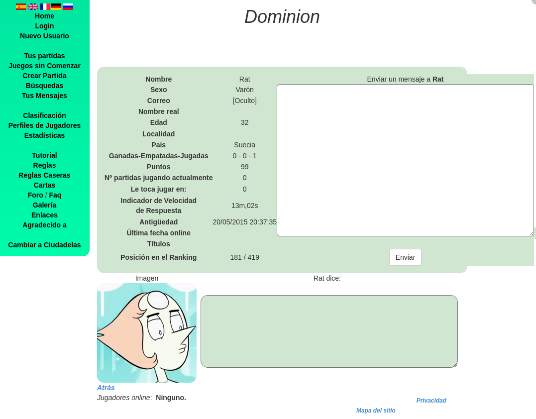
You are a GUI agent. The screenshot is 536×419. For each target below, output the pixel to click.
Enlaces (44, 215)
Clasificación (44, 115)
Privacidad (431, 400)
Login (44, 26)
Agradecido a (44, 225)
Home (44, 16)
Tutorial (44, 155)
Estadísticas (44, 135)
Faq (55, 195)
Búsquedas (44, 86)
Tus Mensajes (44, 96)
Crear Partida (45, 76)
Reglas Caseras (44, 175)
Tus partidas (44, 56)
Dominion (282, 16)
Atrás (106, 388)
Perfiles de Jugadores (44, 125)
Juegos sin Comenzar (44, 66)
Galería (44, 205)
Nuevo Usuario (44, 36)
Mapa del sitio (376, 410)
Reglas (44, 165)
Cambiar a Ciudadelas (44, 245)
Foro (35, 195)
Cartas (45, 185)
